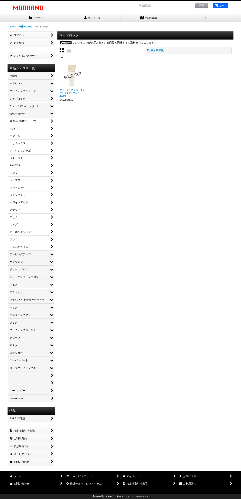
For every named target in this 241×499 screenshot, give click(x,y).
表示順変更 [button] (155, 50)
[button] (205, 18)
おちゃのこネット (114, 496)
